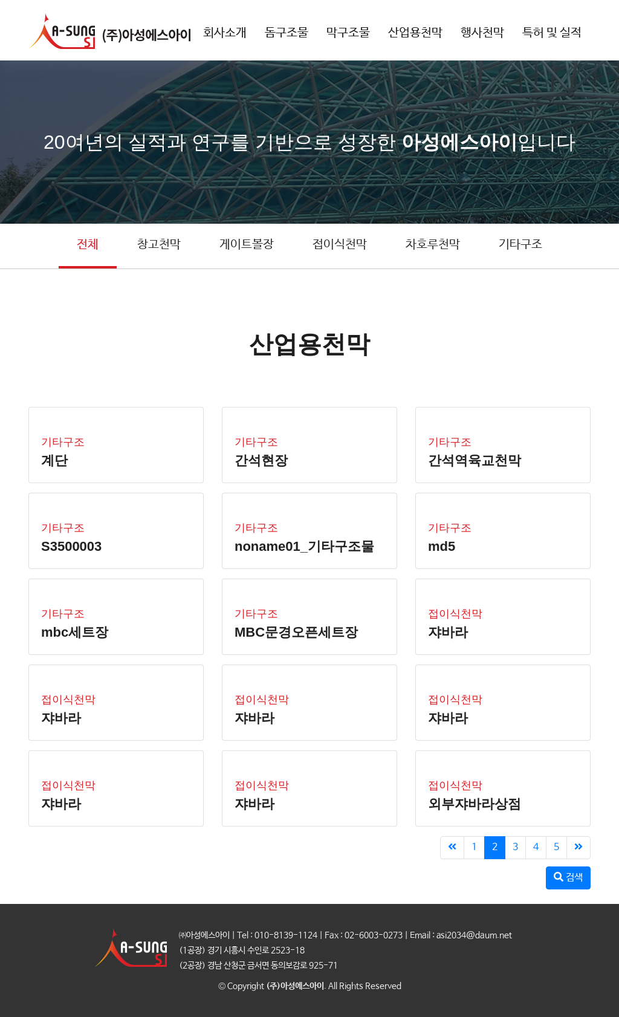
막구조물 (348, 33)
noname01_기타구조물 (304, 546)
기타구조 (520, 245)
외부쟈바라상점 (474, 803)
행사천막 (482, 33)
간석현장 (261, 460)
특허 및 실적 (552, 33)
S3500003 (71, 546)
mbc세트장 (74, 632)
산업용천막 (415, 33)
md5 (441, 546)
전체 (88, 245)
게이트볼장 (246, 245)
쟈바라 (448, 632)
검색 (568, 877)
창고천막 (159, 245)
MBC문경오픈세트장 (296, 632)
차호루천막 (433, 245)
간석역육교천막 (474, 460)
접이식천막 (340, 245)
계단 (54, 460)
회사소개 (225, 33)
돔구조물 (286, 33)
